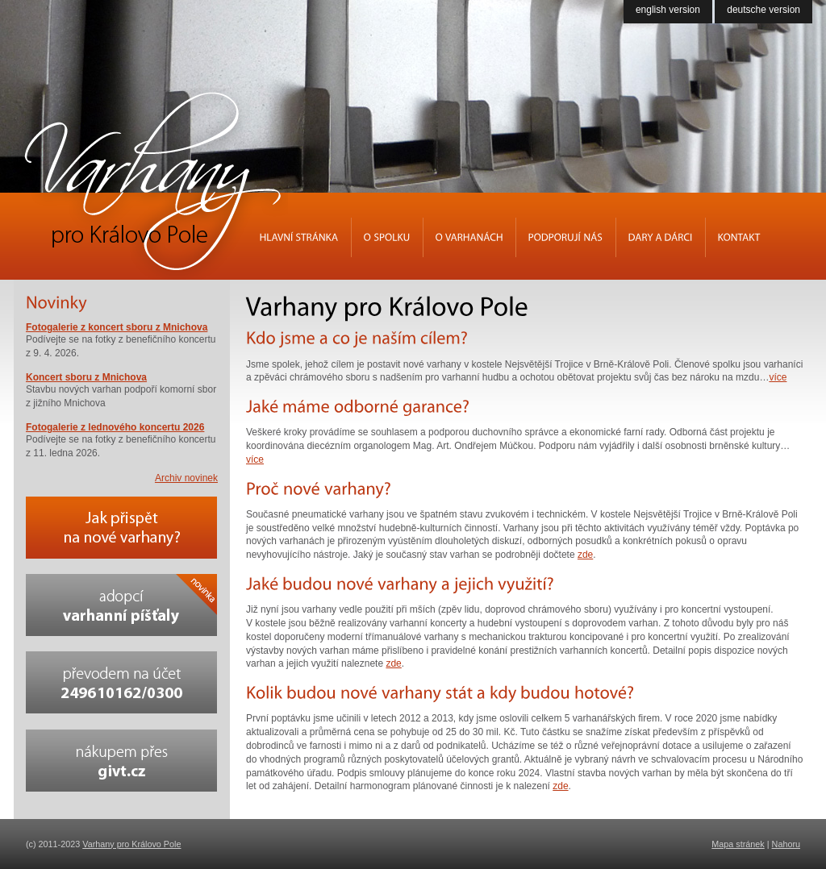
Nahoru (786, 844)
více (777, 377)
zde (585, 554)
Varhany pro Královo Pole (131, 844)
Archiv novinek (186, 478)
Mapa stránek (737, 844)
